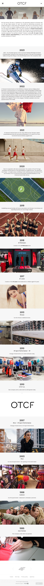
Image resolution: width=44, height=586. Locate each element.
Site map (17, 576)
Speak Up (32, 576)
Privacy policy (24, 576)
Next (31, 569)
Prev (13, 569)
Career (11, 576)
